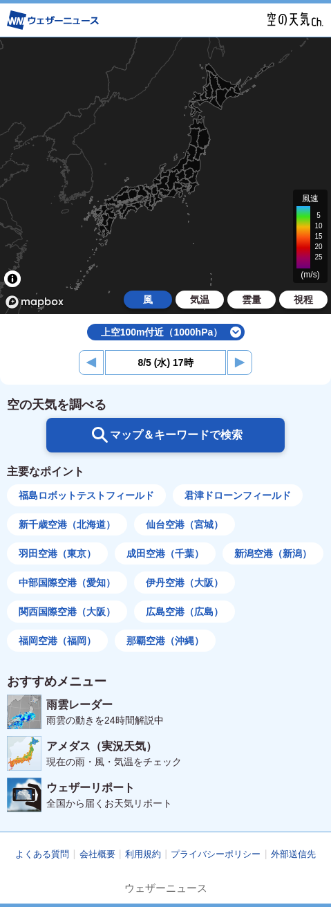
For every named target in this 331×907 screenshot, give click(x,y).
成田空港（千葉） (165, 553)
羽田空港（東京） (57, 553)
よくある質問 (42, 854)
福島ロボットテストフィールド (86, 495)
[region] (165, 175)
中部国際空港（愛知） (67, 582)
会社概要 (97, 854)
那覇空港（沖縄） (165, 640)
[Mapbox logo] (34, 302)
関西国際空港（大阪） (67, 611)
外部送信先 (293, 854)
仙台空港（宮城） (184, 524)
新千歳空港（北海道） (67, 524)
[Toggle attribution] (12, 279)
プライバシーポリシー (216, 854)
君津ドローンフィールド (238, 495)
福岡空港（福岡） (57, 640)
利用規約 (143, 854)
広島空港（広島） (184, 611)
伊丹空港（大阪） (184, 582)
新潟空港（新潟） (273, 553)
